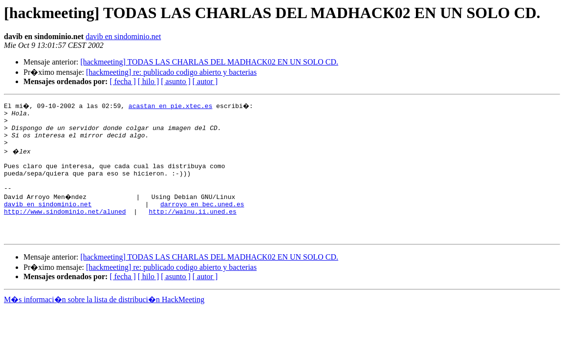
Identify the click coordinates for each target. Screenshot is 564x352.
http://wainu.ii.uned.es (192, 228)
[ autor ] (205, 81)
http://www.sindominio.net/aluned (65, 228)
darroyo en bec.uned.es (202, 220)
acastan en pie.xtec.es (172, 105)
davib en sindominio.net (123, 36)
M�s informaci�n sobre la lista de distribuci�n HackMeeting (104, 321)
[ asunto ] (175, 81)
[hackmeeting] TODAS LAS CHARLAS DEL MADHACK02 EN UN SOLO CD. (209, 62)
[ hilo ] (148, 81)
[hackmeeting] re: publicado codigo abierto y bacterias (171, 72)
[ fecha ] (122, 81)
